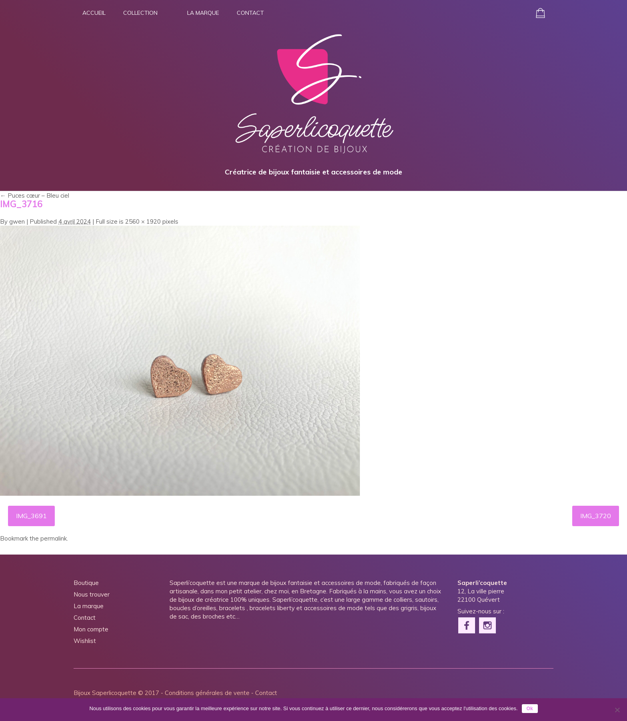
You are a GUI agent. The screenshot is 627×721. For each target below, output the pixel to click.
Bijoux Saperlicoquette (105, 693)
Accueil (94, 12)
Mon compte (91, 629)
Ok (530, 708)
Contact (250, 12)
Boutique (86, 583)
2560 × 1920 (143, 221)
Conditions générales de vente (207, 693)
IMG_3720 (595, 516)
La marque (203, 12)
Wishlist (85, 641)
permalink (53, 538)
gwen (17, 221)
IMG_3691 (31, 516)
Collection (140, 12)
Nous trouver (92, 594)
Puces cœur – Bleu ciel (34, 195)
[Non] (617, 710)
